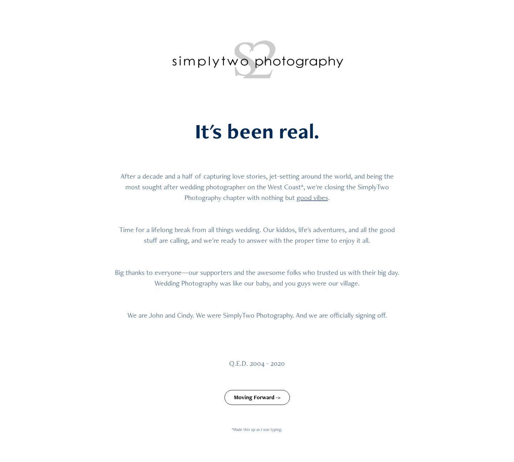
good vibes (312, 197)
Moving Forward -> (257, 397)
